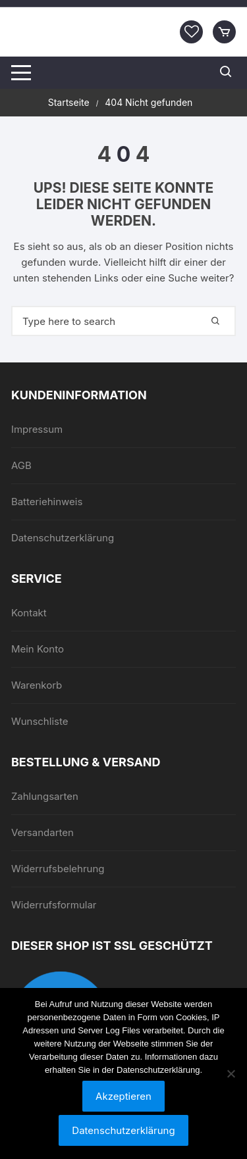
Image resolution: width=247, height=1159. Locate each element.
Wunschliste (40, 721)
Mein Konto (37, 649)
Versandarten (42, 832)
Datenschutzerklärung (62, 537)
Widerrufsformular (54, 905)
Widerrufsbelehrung (58, 868)
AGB (21, 465)
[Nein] (230, 1073)
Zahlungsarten (44, 796)
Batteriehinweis (47, 501)
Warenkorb (36, 685)
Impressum (37, 429)
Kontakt (29, 612)
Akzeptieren (123, 1096)
